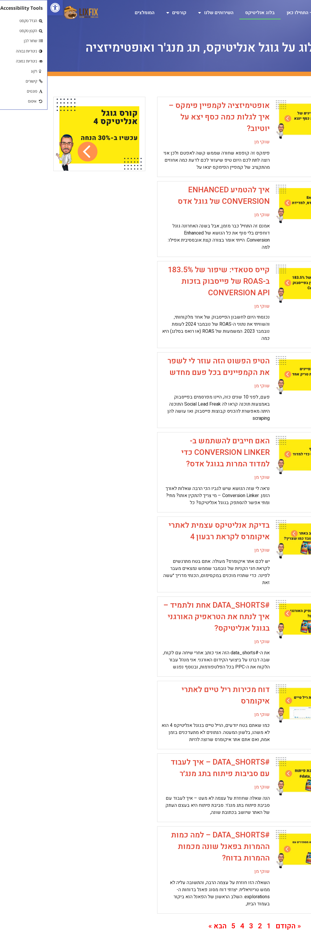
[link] (7, 7)
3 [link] (204, 926)
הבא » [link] (170, 926)
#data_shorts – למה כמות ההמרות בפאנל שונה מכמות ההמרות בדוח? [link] (173, 847)
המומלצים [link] (97, 12)
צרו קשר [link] (291, 26)
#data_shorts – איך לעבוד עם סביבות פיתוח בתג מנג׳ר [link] (172, 768)
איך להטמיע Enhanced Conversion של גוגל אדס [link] (176, 195)
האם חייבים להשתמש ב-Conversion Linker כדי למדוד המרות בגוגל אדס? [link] (178, 452)
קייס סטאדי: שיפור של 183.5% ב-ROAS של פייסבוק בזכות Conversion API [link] (171, 281)
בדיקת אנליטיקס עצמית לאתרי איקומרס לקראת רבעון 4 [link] (171, 531)
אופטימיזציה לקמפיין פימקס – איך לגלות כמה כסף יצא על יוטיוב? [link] (171, 117)
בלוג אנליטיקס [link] (212, 12)
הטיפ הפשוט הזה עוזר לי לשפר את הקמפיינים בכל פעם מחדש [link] (171, 366)
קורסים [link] (129, 12)
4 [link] (195, 926)
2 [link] (212, 926)
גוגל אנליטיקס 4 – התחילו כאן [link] (269, 12)
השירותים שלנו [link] (168, 12)
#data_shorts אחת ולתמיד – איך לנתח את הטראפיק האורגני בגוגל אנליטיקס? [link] (169, 617)
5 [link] (186, 926)
